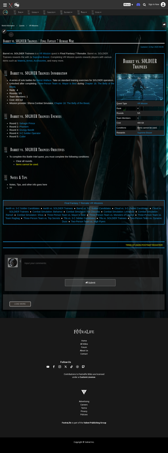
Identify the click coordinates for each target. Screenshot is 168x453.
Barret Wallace (43, 80)
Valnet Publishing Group (95, 423)
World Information (8, 26)
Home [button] (18, 12)
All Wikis (84, 344)
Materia (21, 60)
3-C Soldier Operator (30, 133)
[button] (128, 5)
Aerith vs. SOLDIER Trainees (58, 208)
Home (84, 341)
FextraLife (66, 423)
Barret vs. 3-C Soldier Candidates (94, 208)
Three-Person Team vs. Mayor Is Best (57, 83)
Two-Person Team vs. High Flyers (88, 221)
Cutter (22, 136)
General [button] (33, 12)
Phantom (24, 126)
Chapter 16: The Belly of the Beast (71, 103)
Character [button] (48, 12)
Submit (90, 282)
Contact (84, 354)
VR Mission (142, 103)
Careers (84, 405)
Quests (21, 26)
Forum (84, 347)
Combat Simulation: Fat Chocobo (83, 211)
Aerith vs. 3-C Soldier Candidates (23, 208)
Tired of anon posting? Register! (144, 245)
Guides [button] (95, 12)
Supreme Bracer (144, 133)
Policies (84, 414)
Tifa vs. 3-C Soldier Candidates (79, 218)
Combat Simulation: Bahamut (47, 211)
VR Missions (33, 26)
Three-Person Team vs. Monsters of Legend (111, 215)
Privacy (84, 411)
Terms (84, 408)
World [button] (81, 12)
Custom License (87, 377)
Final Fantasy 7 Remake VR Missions (83, 203)
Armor (29, 60)
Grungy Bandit (26, 130)
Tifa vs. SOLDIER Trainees (113, 218)
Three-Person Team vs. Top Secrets (41, 218)
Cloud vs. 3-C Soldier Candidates (131, 208)
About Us (84, 350)
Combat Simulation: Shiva (30, 215)
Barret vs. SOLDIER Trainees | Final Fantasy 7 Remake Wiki (38, 41)
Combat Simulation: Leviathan (119, 211)
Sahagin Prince (27, 123)
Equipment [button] (65, 12)
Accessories (40, 60)
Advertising (84, 401)
